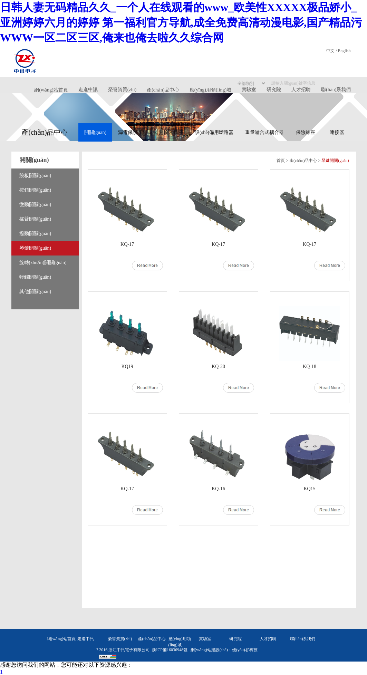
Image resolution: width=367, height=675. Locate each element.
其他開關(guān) (35, 291)
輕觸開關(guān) (35, 277)
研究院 (235, 638)
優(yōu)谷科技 (245, 649)
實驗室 (205, 638)
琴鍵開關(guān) (35, 248)
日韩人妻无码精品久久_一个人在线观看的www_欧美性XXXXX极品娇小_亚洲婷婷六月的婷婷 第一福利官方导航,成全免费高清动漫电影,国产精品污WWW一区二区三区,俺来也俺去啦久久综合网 (181, 22)
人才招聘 (268, 638)
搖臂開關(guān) (35, 219)
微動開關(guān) (35, 204)
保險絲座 (305, 132)
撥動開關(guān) (35, 233)
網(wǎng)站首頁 (51, 90)
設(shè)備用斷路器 (214, 132)
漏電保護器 (130, 132)
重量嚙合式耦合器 (264, 132)
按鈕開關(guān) (35, 190)
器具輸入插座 (168, 132)
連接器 (337, 132)
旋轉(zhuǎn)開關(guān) (43, 262)
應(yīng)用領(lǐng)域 (210, 90)
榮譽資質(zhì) (122, 89)
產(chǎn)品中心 (163, 90)
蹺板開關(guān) (35, 175)
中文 (330, 50)
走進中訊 (88, 89)
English (344, 50)
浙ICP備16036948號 (169, 649)
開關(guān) (95, 132)
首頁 (281, 160)
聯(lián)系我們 (303, 638)
